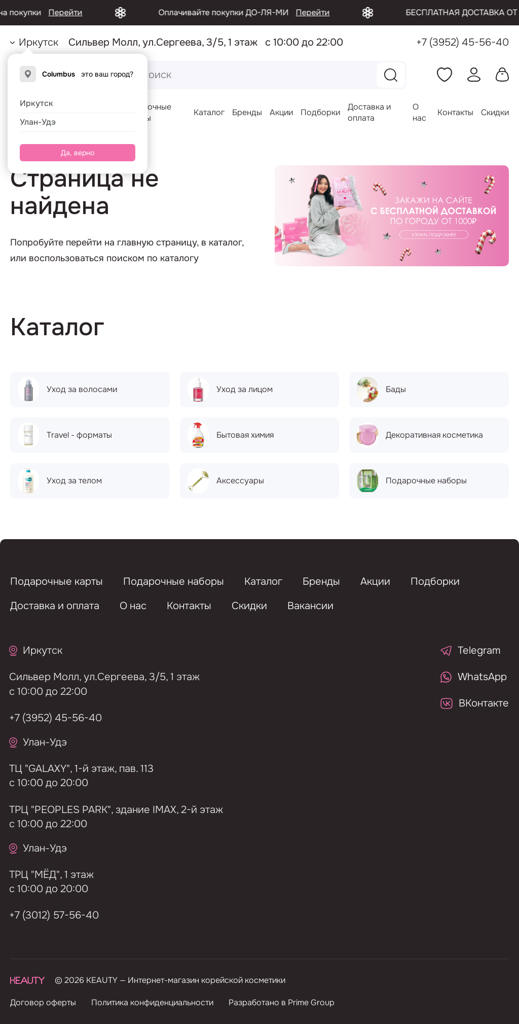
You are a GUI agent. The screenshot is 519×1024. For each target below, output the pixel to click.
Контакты (455, 112)
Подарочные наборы (173, 581)
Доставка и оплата (369, 112)
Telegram (470, 650)
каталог (225, 242)
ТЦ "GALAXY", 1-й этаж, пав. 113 (77, 768)
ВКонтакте (474, 703)
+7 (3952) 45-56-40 (462, 42)
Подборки (320, 112)
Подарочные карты (56, 581)
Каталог (209, 112)
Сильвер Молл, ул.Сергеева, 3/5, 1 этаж (100, 676)
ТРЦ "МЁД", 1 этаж (47, 874)
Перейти (80, 12)
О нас (419, 112)
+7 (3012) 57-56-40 (50, 915)
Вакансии (310, 605)
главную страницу (157, 242)
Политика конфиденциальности (152, 1002)
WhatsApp (473, 676)
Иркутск (36, 103)
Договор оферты (43, 1002)
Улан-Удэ (38, 122)
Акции (281, 112)
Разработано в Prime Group (282, 1002)
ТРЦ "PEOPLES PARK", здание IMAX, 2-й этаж (112, 809)
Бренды (247, 112)
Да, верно (77, 152)
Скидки (495, 112)
